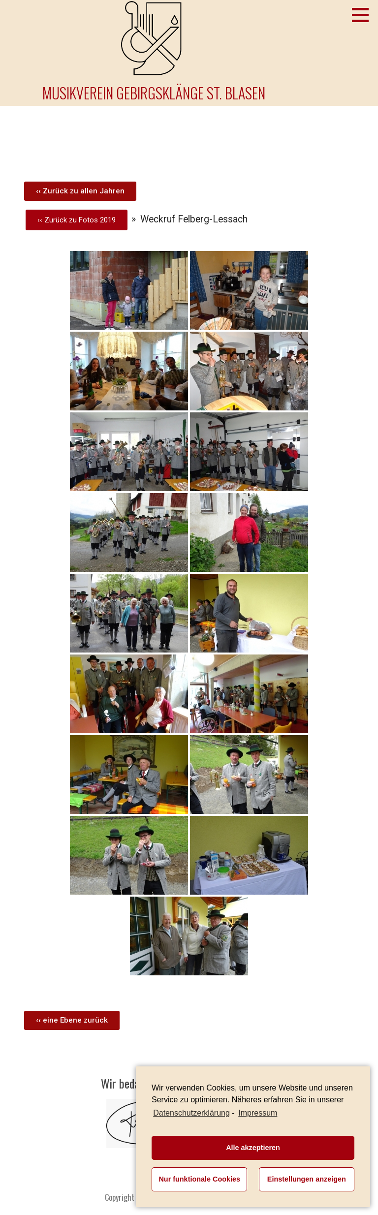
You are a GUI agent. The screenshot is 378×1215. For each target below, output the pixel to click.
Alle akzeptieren (253, 1148)
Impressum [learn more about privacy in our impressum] (257, 1113)
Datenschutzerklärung (191, 1113)
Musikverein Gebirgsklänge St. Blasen (153, 93)
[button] (80, 191)
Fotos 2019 (97, 220)
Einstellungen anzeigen (306, 1179)
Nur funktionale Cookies (199, 1179)
